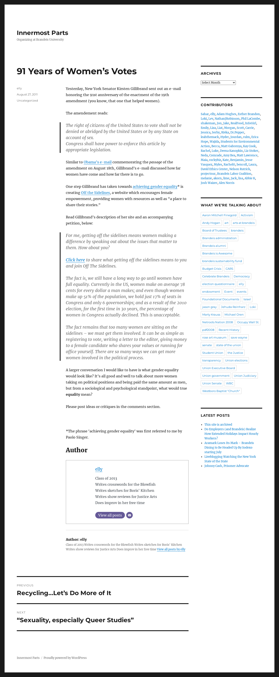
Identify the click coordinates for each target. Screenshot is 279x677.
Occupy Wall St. (248, 322)
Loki (204, 119)
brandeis (237, 230)
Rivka (225, 132)
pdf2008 (208, 330)
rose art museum (214, 337)
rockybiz (215, 160)
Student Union (212, 352)
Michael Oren (234, 314)
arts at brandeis (244, 223)
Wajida (214, 141)
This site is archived (218, 425)
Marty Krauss (211, 314)
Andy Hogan (211, 223)
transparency (211, 360)
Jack (234, 178)
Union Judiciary (245, 375)
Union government (216, 375)
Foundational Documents (220, 299)
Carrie (249, 128)
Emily (205, 128)
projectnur (208, 174)
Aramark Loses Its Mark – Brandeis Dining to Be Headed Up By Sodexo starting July (229, 447)
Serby (216, 132)
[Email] (129, 515)
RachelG (229, 164)
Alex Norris (227, 183)
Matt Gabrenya (231, 146)
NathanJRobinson (227, 119)
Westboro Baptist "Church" (221, 391)
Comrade (215, 155)
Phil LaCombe (250, 119)
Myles (218, 164)
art (226, 223)
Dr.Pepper (237, 132)
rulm (246, 137)
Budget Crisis (211, 268)
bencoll (242, 164)
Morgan (229, 128)
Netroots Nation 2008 (217, 322)
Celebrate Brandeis (215, 276)
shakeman (208, 123)
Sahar (205, 114)
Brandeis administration (219, 238)
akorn (217, 178)
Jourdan (236, 137)
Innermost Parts (42, 32)
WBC (229, 383)
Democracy (242, 276)
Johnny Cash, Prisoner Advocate (226, 466)
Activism (247, 215)
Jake (226, 123)
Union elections (236, 360)
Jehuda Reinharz (233, 307)
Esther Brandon (249, 114)
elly (98, 469)
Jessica (205, 132)
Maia (204, 160)
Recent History (229, 330)
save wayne (239, 337)
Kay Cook (249, 146)
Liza (213, 128)
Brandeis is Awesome (217, 253)
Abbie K (250, 178)
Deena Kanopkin (231, 151)
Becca (215, 146)
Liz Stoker (251, 151)
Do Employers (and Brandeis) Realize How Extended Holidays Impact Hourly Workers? (231, 433)
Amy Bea (229, 155)
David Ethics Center (214, 169)
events (241, 291)
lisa (240, 178)
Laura (252, 164)
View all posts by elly (171, 549)
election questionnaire (218, 284)
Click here (75, 260)
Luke (215, 151)
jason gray (209, 307)
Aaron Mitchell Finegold (219, 215)
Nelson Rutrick (239, 169)
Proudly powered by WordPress (65, 658)
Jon (219, 123)
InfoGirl (250, 123)
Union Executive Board (218, 368)
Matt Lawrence (247, 155)
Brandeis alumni (214, 245)
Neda (204, 155)
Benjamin (237, 160)
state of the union (228, 345)
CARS (229, 268)
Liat (220, 128)
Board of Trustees (214, 230)
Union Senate (212, 383)
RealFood (237, 123)
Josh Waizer (209, 183)
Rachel (205, 151)
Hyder (224, 137)
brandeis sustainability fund (222, 261)
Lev (210, 119)
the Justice (235, 352)
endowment (211, 291)
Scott (240, 128)
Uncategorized (27, 100)
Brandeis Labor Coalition (234, 174)
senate (207, 345)
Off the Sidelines (95, 192)
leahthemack (210, 137)
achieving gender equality (155, 186)
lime (226, 178)
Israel (247, 299)
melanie (206, 178)
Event (228, 291)
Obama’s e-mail (98, 162)
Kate (226, 160)
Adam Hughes (226, 114)
